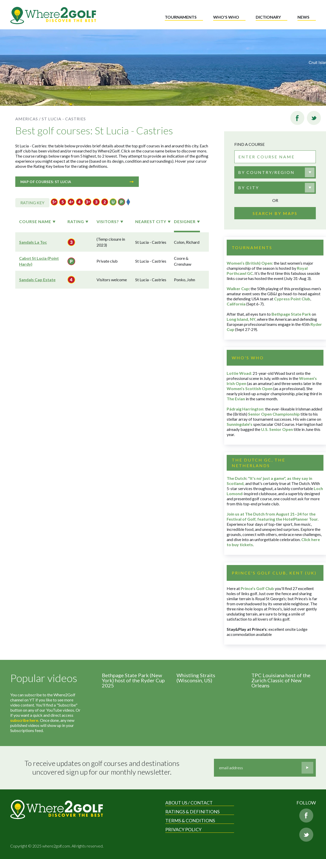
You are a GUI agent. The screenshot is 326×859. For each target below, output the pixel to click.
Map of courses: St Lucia (77, 182)
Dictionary (268, 17)
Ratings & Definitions (192, 811)
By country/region (266, 172)
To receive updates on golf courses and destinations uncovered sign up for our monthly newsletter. (102, 767)
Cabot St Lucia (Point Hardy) (39, 261)
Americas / (28, 118)
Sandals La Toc (33, 242)
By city (248, 187)
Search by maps (275, 213)
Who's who (226, 17)
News (303, 17)
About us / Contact (189, 802)
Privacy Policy (183, 829)
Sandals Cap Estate (37, 279)
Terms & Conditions (190, 820)
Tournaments (181, 17)
